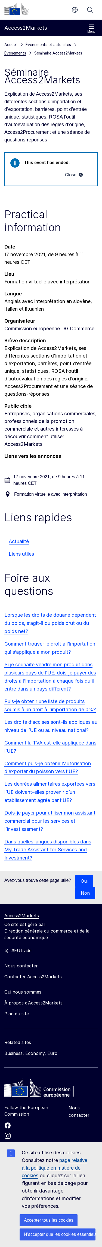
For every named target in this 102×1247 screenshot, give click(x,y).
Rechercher (90, 10)
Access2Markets (21, 915)
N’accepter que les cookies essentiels (59, 1234)
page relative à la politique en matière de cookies (54, 1168)
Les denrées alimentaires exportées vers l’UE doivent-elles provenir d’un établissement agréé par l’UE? (49, 792)
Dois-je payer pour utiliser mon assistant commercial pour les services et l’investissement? (49, 821)
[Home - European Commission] (43, 1089)
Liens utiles (21, 554)
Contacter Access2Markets (33, 976)
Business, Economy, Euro (30, 1053)
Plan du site (16, 1013)
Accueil (10, 44)
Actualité (19, 541)
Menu (91, 29)
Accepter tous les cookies (48, 1220)
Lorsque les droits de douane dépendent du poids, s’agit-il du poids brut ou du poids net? (50, 623)
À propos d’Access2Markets (33, 1003)
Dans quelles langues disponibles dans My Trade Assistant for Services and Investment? (47, 850)
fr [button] (75, 10)
